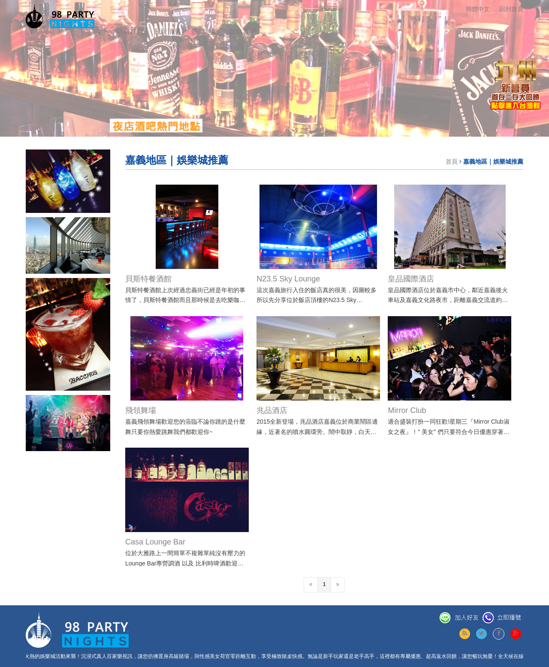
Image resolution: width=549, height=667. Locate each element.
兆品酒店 (271, 410)
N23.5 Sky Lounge (288, 279)
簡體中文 (478, 9)
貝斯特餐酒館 (148, 279)
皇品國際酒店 (411, 279)
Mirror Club (407, 410)
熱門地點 (205, 31)
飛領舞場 (140, 410)
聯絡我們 (242, 32)
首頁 (452, 161)
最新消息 (167, 31)
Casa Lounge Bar (155, 542)
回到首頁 (129, 31)
